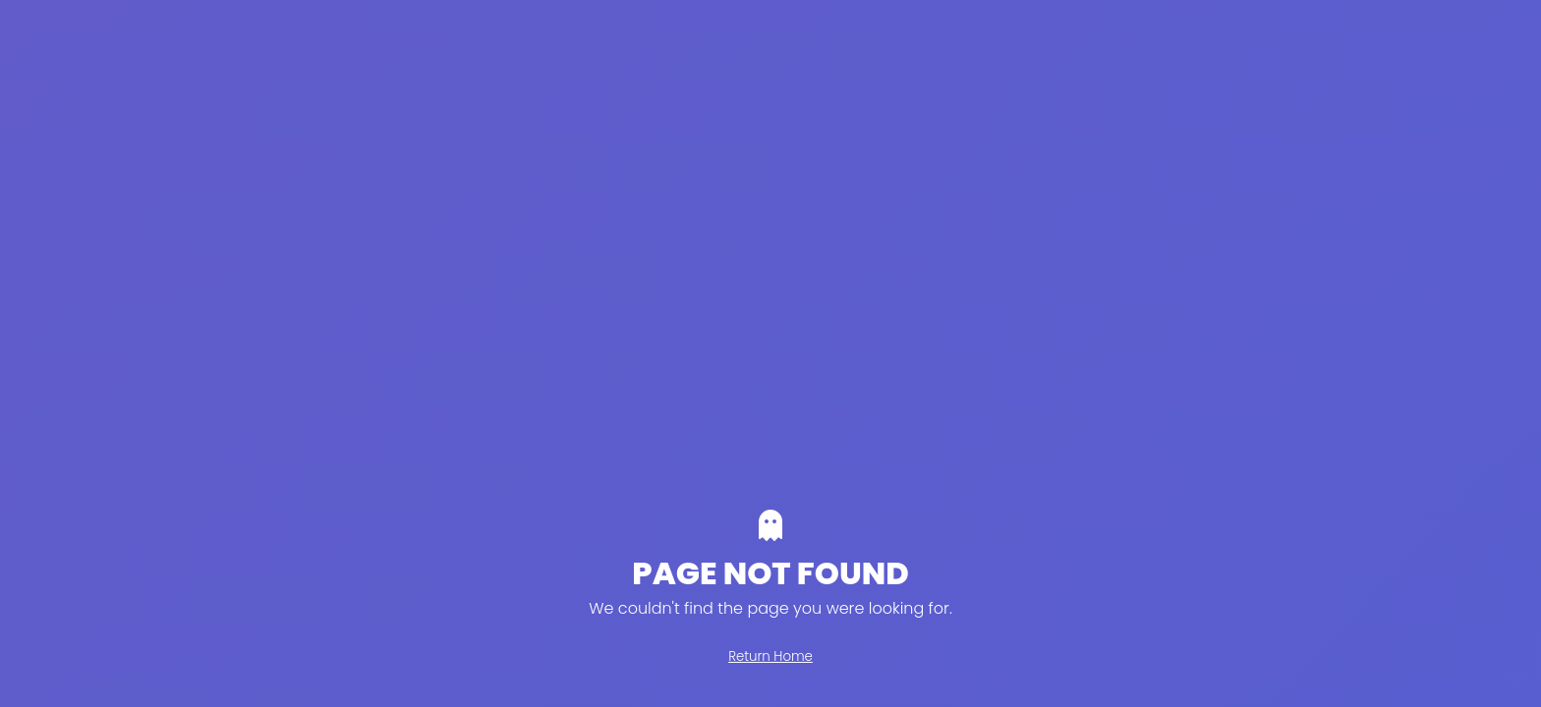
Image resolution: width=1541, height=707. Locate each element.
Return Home (770, 656)
